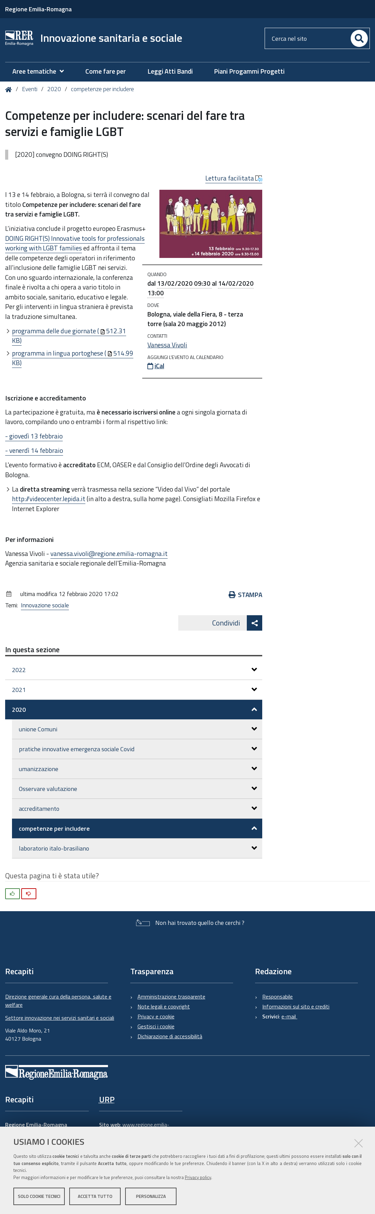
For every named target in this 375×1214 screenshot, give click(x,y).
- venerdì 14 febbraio (34, 450)
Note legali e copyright (163, 1006)
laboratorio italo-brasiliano (138, 848)
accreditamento (138, 808)
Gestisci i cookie (155, 1026)
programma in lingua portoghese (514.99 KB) (72, 358)
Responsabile (277, 996)
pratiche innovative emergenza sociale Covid (138, 749)
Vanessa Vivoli (167, 345)
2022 (134, 669)
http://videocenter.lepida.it (48, 499)
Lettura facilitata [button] (233, 178)
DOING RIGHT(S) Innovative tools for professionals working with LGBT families (75, 243)
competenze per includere (102, 89)
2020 (54, 89)
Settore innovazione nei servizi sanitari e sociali (59, 1018)
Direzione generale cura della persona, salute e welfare (58, 1000)
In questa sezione (32, 649)
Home (9, 89)
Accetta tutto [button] (95, 1196)
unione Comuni (138, 729)
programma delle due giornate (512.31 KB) (69, 336)
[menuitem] (41, 71)
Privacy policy (198, 1177)
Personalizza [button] (151, 1196)
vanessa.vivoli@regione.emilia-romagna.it (109, 553)
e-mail (289, 1016)
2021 (134, 689)
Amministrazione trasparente (171, 996)
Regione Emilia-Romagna (38, 9)
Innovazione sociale (45, 605)
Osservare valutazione (138, 788)
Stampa (246, 594)
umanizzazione (138, 768)
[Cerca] (359, 38)
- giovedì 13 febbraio (34, 436)
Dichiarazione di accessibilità (169, 1036)
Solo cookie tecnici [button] (39, 1196)
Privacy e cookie (155, 1016)
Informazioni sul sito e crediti (295, 1006)
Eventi (29, 89)
